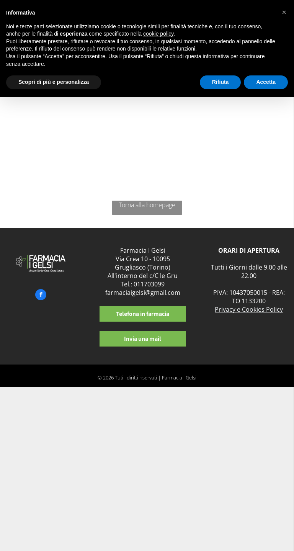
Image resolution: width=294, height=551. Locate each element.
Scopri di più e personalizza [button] (53, 82)
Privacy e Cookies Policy (249, 309)
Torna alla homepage (147, 205)
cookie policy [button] (158, 34)
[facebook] (40, 295)
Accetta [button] (266, 82)
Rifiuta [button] (220, 82)
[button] (284, 12)
